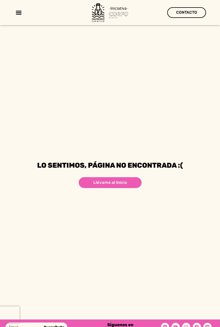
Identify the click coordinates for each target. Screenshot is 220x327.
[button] (18, 12)
